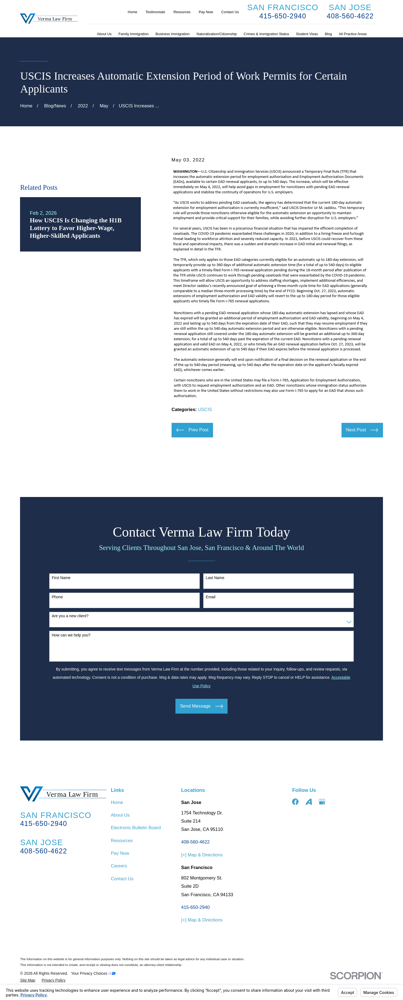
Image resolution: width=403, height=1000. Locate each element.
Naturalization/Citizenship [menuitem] (217, 34)
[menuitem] (27, 980)
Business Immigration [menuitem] (173, 34)
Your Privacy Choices (93, 973)
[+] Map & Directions (202, 854)
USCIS (205, 409)
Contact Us (230, 12)
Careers (119, 865)
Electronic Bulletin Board (136, 827)
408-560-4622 (350, 16)
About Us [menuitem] (104, 34)
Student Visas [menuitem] (307, 34)
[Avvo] (309, 801)
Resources (182, 12)
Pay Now (206, 12)
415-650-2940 (282, 16)
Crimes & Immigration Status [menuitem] (266, 34)
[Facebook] (295, 801)
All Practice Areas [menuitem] (353, 34)
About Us (120, 815)
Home (132, 12)
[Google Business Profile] (322, 801)
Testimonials (155, 12)
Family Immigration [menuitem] (134, 34)
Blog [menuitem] (328, 34)
